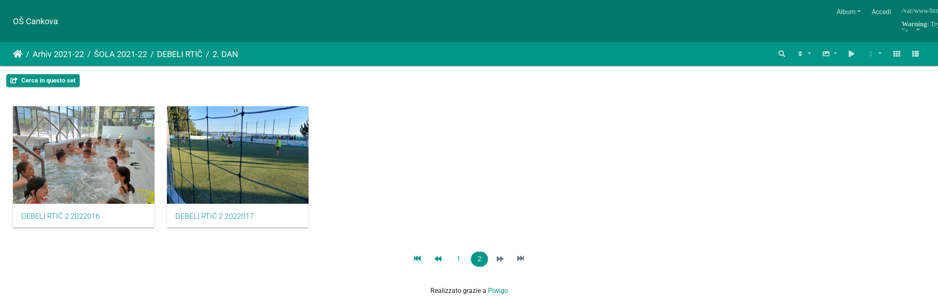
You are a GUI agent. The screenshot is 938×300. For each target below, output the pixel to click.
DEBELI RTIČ (179, 54)
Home (18, 54)
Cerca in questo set (43, 80)
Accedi (881, 12)
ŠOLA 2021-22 (120, 54)
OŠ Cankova (35, 21)
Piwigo (498, 295)
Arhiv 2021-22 (58, 54)
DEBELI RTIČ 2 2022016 (60, 221)
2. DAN (225, 54)
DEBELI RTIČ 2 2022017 (221, 221)
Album (846, 12)
